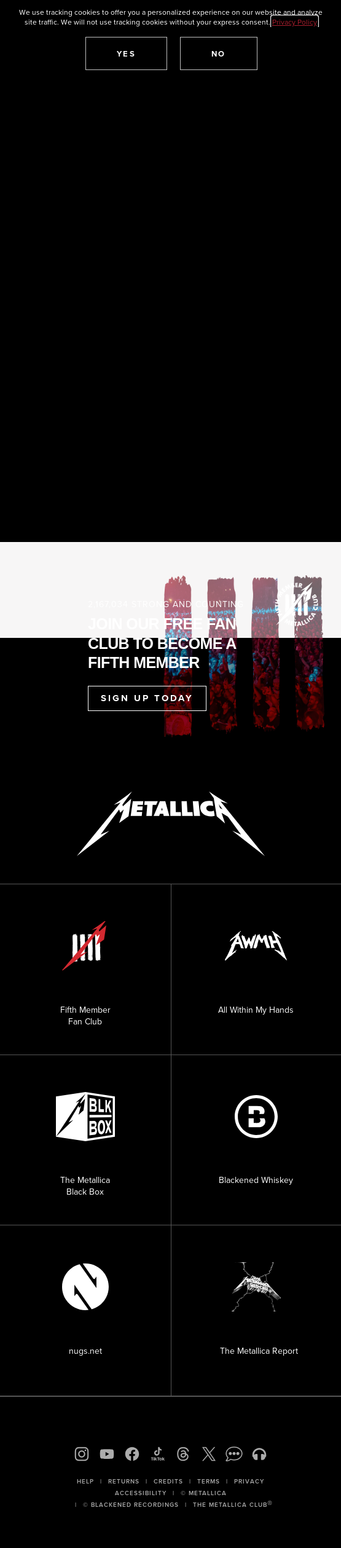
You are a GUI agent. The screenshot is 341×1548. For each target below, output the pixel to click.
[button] (126, 53)
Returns (123, 1481)
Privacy (249, 1481)
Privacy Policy (294, 22)
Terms (208, 1481)
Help (85, 1481)
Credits (168, 1481)
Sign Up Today (147, 698)
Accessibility (141, 1493)
